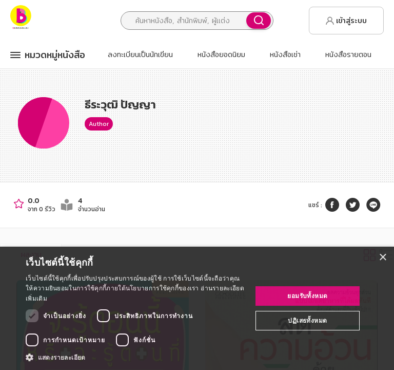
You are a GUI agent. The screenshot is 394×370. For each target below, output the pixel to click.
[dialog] (197, 308)
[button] (135, 357)
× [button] (382, 258)
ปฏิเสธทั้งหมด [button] (307, 320)
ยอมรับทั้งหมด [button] (307, 295)
